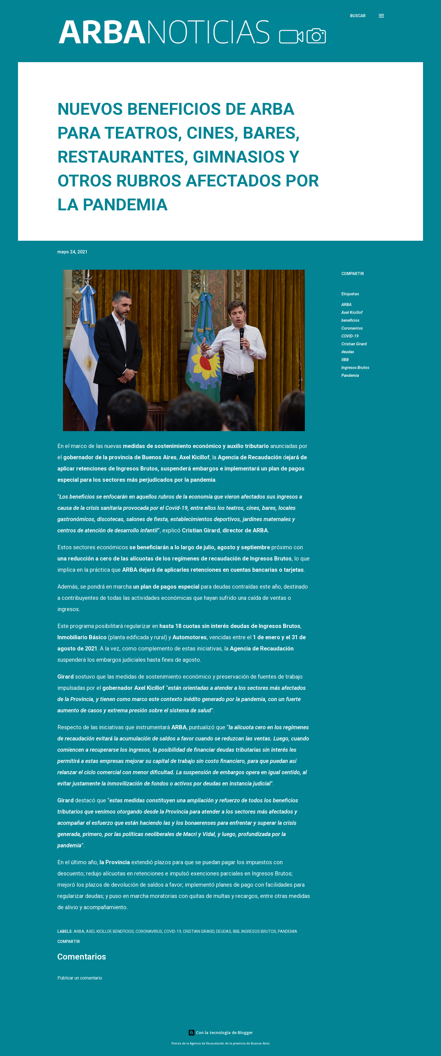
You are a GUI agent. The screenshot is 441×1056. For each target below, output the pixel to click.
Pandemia (350, 375)
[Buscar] (358, 15)
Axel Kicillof (352, 312)
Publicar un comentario (79, 978)
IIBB (345, 359)
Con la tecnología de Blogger (220, 1032)
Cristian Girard (354, 344)
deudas (347, 352)
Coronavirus (352, 328)
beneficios (350, 320)
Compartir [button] (352, 273)
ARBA (346, 304)
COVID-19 (350, 336)
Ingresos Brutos (355, 367)
